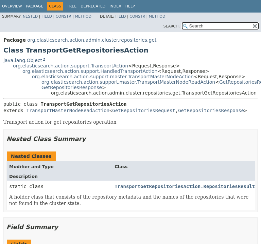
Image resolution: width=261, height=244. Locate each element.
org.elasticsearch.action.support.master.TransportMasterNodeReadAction (128, 82)
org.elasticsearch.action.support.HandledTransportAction (89, 71)
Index (115, 6)
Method (83, 16)
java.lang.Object (22, 60)
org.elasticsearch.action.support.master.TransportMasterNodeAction (113, 76)
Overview (12, 6)
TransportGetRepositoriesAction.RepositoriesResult (185, 186)
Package (35, 6)
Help (130, 6)
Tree (71, 6)
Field (46, 16)
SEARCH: (171, 26)
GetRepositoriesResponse (71, 87)
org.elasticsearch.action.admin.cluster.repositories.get (91, 40)
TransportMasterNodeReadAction (67, 110)
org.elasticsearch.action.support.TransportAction (70, 65)
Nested (30, 16)
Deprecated (93, 6)
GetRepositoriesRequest (143, 110)
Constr (63, 16)
